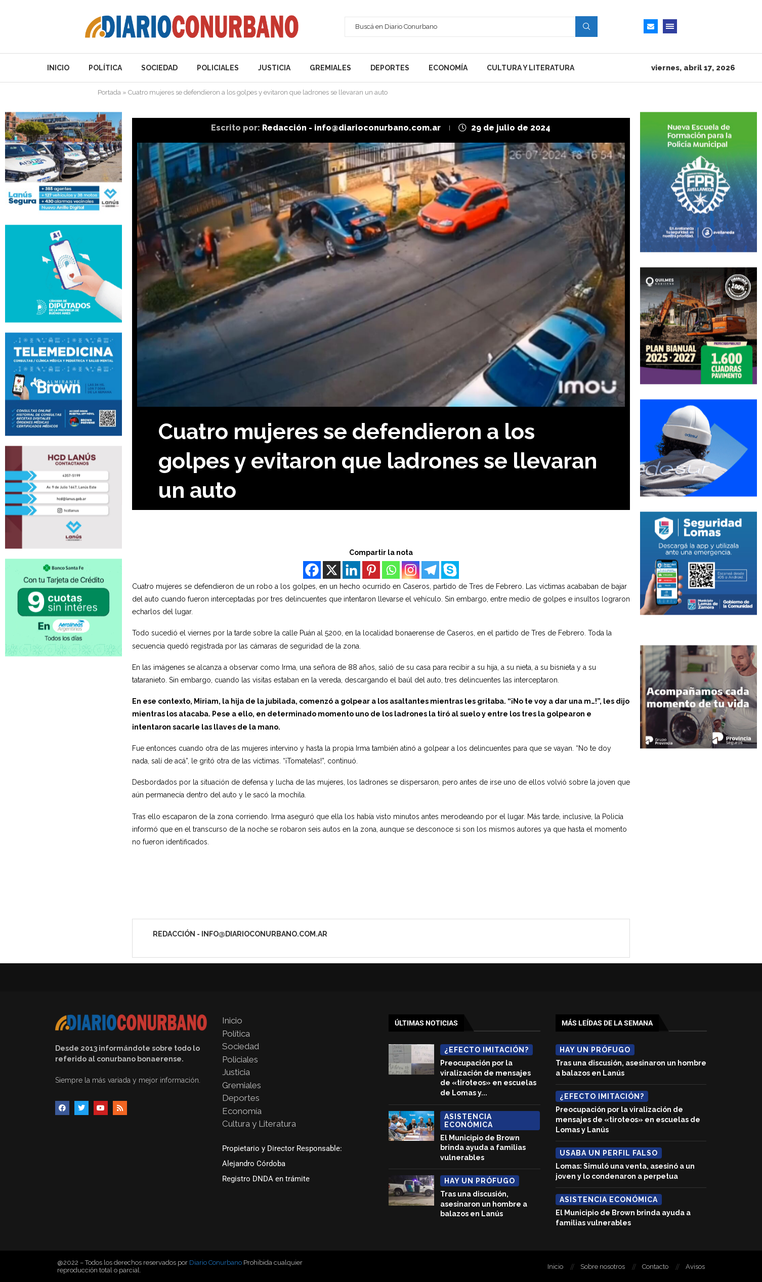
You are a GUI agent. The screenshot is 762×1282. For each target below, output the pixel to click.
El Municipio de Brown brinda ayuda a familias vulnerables (483, 1148)
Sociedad (159, 68)
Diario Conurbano (215, 1262)
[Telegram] (430, 570)
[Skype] (450, 570)
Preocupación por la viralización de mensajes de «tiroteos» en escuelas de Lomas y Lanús (628, 1119)
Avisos (695, 1266)
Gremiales (330, 68)
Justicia (274, 68)
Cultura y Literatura (530, 68)
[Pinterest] (371, 570)
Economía (448, 68)
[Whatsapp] (391, 570)
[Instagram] (410, 570)
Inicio (58, 68)
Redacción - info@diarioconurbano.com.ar (352, 128)
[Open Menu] (670, 26)
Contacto (655, 1266)
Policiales (218, 68)
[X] (332, 570)
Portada (109, 92)
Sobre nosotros (602, 1266)
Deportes (389, 68)
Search (586, 26)
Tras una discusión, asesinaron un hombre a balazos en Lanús (483, 1204)
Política (105, 68)
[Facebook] (312, 570)
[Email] (651, 26)
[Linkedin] (351, 570)
